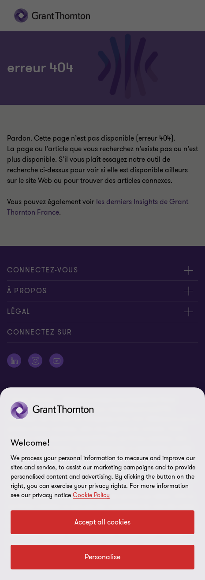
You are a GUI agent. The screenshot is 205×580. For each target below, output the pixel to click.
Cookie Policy (91, 495)
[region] (102, 483)
